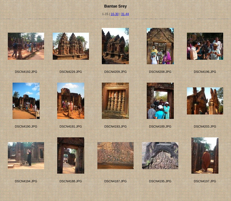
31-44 (125, 14)
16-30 (115, 14)
